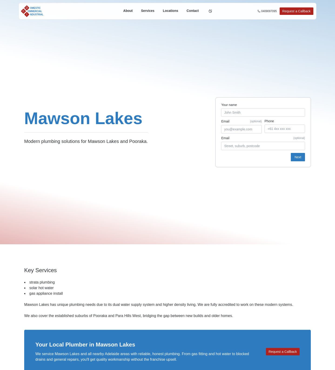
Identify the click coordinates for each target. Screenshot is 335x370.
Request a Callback (296, 11)
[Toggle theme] (210, 11)
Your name (229, 104)
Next (298, 157)
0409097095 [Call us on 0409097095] (267, 11)
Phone (269, 121)
